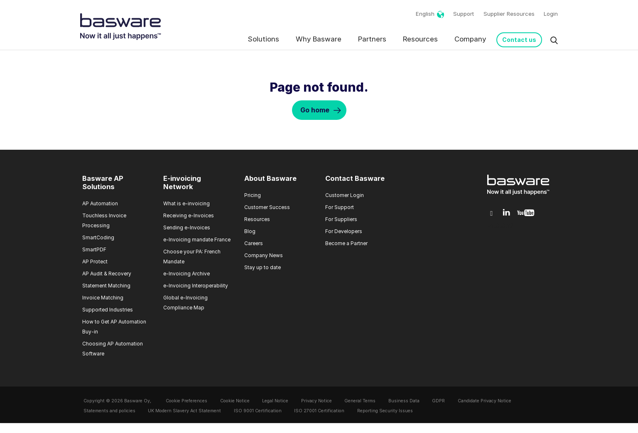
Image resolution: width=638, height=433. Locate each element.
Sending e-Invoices (186, 227)
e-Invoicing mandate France (197, 239)
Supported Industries (107, 310)
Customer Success (267, 207)
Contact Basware (355, 178)
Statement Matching (106, 285)
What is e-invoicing (186, 203)
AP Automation (100, 203)
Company (470, 39)
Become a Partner (346, 243)
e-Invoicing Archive (186, 273)
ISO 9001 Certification (258, 411)
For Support (339, 207)
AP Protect (95, 261)
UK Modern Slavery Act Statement (184, 411)
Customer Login (344, 195)
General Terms (359, 401)
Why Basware (318, 39)
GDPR (438, 401)
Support (463, 13)
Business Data (404, 401)
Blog (249, 231)
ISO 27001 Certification (319, 411)
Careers (253, 243)
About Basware (270, 178)
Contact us (519, 39)
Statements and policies (109, 411)
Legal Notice (275, 401)
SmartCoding (98, 237)
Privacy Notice (316, 401)
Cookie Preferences (186, 401)
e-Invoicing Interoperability (195, 285)
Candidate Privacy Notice (484, 401)
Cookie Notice (235, 401)
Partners (372, 39)
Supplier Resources (509, 13)
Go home (314, 110)
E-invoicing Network (182, 182)
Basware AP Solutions (102, 182)
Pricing (252, 195)
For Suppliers (341, 219)
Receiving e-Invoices (188, 215)
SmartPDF (94, 249)
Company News (263, 255)
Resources (420, 39)
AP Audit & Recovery (106, 273)
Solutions (263, 39)
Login (551, 13)
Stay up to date (262, 267)
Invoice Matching (102, 297)
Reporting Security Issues (385, 411)
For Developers (343, 231)
